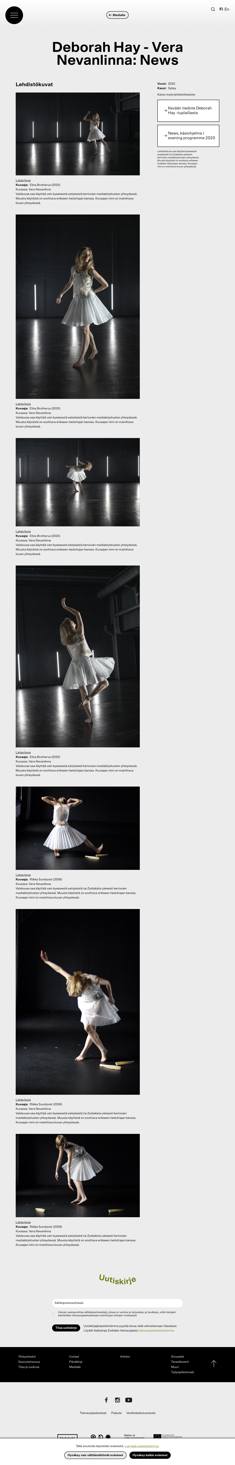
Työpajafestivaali (182, 1372)
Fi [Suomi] (221, 9)
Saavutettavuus (29, 1361)
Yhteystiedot (27, 1356)
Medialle (117, 15)
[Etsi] (213, 9)
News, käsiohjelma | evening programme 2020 (191, 135)
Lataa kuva (23, 180)
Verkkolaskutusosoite (140, 1413)
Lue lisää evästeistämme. (142, 1446)
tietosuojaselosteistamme (156, 1330)
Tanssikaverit (180, 1361)
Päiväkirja (75, 1361)
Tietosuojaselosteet (93, 1413)
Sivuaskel (177, 1356)
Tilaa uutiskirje (66, 1327)
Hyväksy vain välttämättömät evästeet (95, 1455)
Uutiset (74, 1356)
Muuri (175, 1367)
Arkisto (125, 1356)
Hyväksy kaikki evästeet (150, 1455)
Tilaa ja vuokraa (28, 1367)
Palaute (116, 1413)
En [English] (226, 9)
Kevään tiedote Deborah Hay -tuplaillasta (190, 110)
